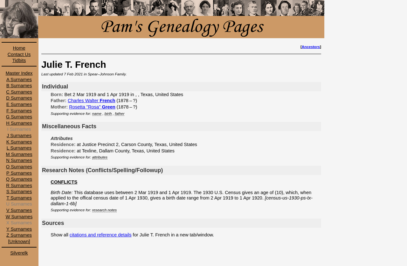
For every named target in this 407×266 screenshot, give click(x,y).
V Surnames (19, 210)
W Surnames (19, 216)
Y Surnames (19, 229)
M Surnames (19, 154)
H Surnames (19, 123)
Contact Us (19, 54)
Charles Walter (91, 100)
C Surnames (19, 91)
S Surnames (19, 191)
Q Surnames (19, 179)
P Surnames (19, 173)
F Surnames (19, 110)
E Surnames (19, 104)
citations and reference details (101, 234)
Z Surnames (19, 235)
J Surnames (19, 135)
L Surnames (19, 147)
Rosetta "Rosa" (92, 106)
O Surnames (19, 166)
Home (19, 48)
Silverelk (19, 253)
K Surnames (19, 141)
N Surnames (19, 160)
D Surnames (19, 98)
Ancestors (311, 47)
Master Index (19, 73)
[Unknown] (19, 241)
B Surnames (19, 85)
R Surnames (19, 185)
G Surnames (19, 116)
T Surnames (19, 197)
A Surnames (19, 79)
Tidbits (19, 60)
